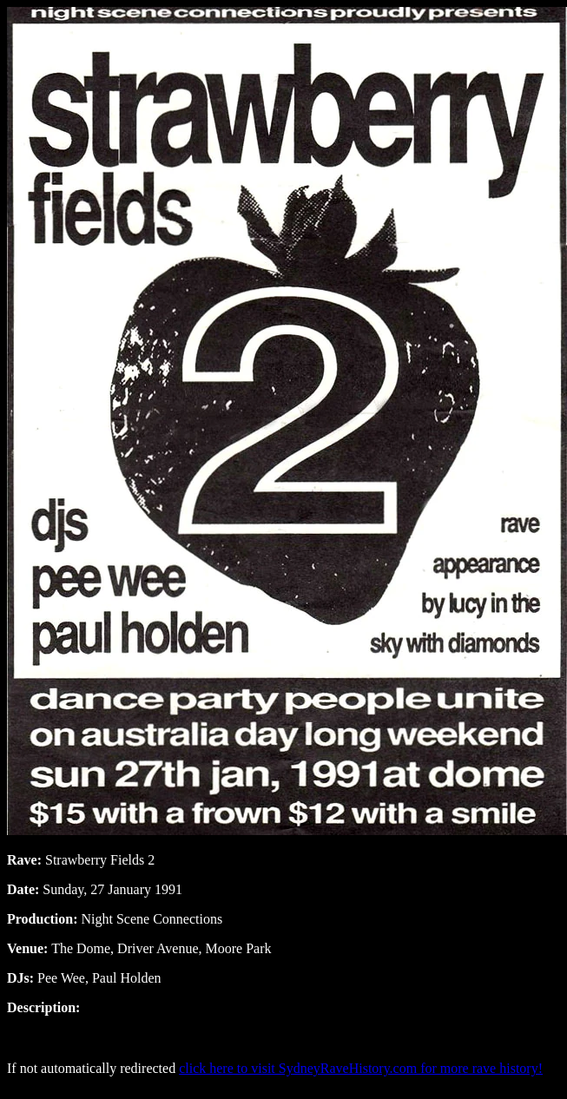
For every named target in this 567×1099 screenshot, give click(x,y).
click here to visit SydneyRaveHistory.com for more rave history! (361, 1068)
